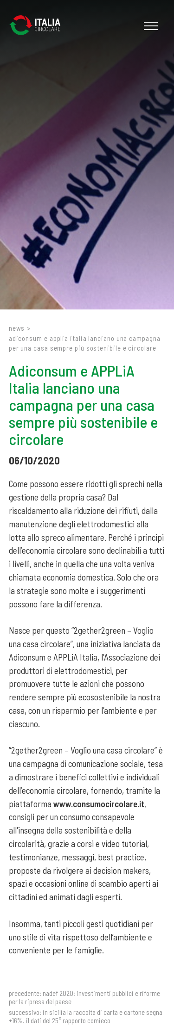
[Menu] (149, 26)
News (17, 328)
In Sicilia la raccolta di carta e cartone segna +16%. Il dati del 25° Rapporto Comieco (85, 1016)
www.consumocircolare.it (98, 803)
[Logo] (39, 26)
